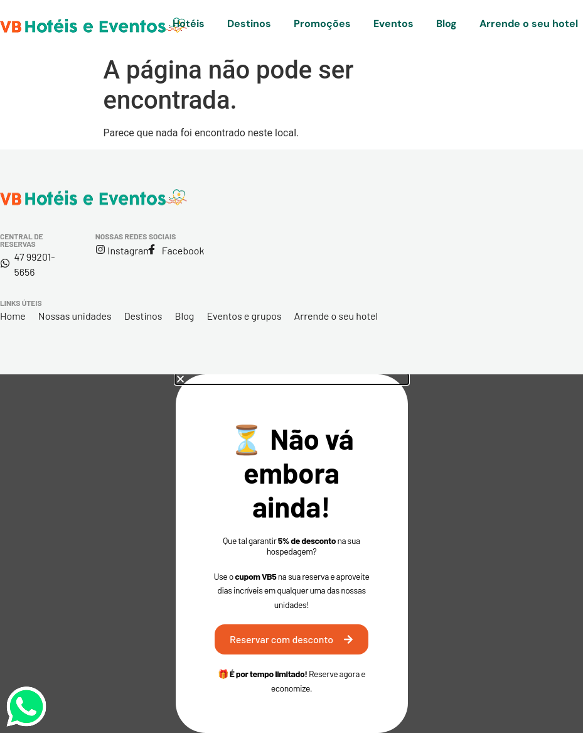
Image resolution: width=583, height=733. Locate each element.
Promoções (322, 23)
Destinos (249, 23)
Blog (446, 23)
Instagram (129, 250)
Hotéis (189, 23)
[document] (291, 553)
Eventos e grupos (243, 316)
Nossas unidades (75, 316)
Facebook (183, 250)
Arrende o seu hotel (528, 23)
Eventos (393, 23)
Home (13, 316)
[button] (292, 379)
